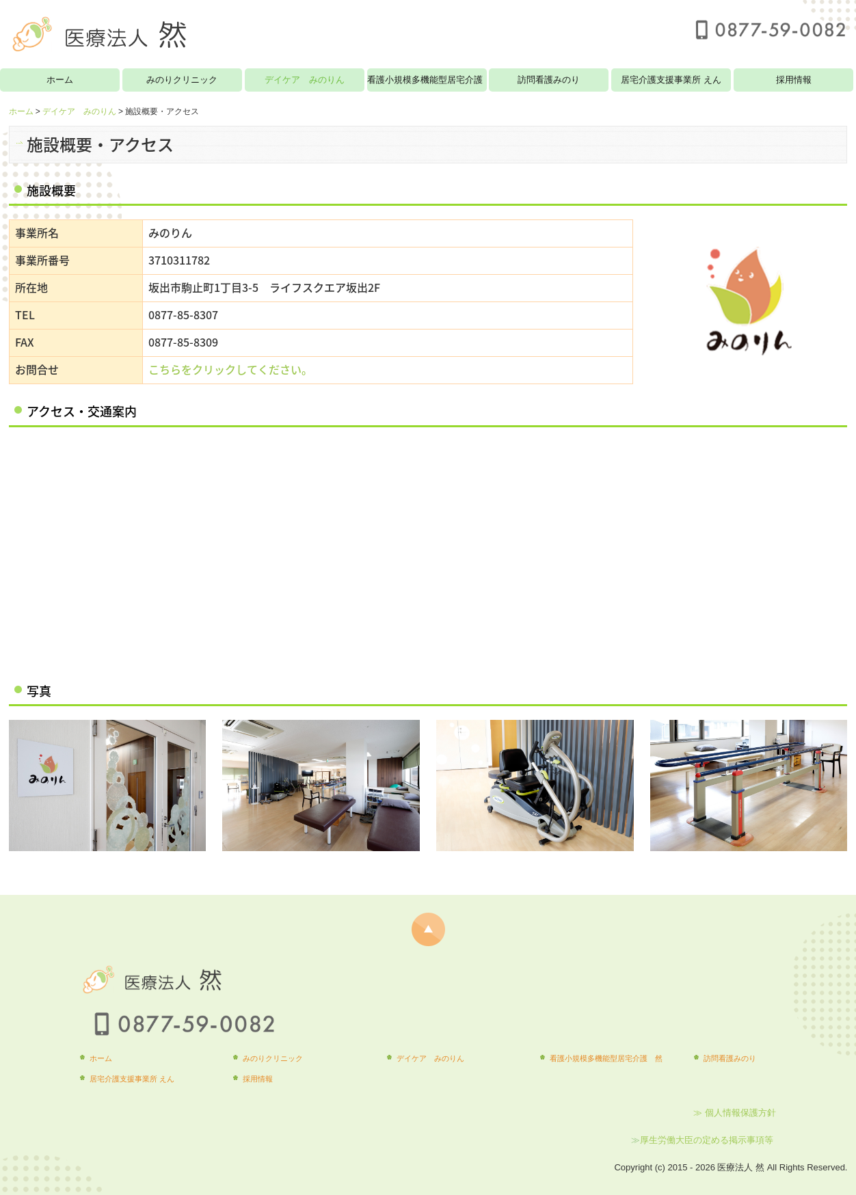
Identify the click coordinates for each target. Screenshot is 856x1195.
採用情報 (794, 80)
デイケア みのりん (305, 80)
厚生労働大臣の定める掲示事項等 (708, 1140)
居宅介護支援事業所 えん (671, 80)
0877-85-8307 (183, 314)
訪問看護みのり (549, 80)
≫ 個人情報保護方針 (734, 1112)
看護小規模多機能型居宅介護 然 (427, 80)
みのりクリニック (181, 80)
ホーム (59, 80)
